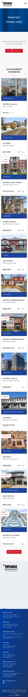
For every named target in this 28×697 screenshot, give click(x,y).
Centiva (16, 695)
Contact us (17, 50)
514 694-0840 (8, 676)
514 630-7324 (8, 617)
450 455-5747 (9, 638)
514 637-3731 (8, 657)
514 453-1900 (8, 627)
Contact (5, 639)
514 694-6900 (8, 666)
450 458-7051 (8, 647)
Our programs (7, 621)
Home (8, 50)
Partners (5, 618)
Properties (6, 611)
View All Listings (14, 551)
